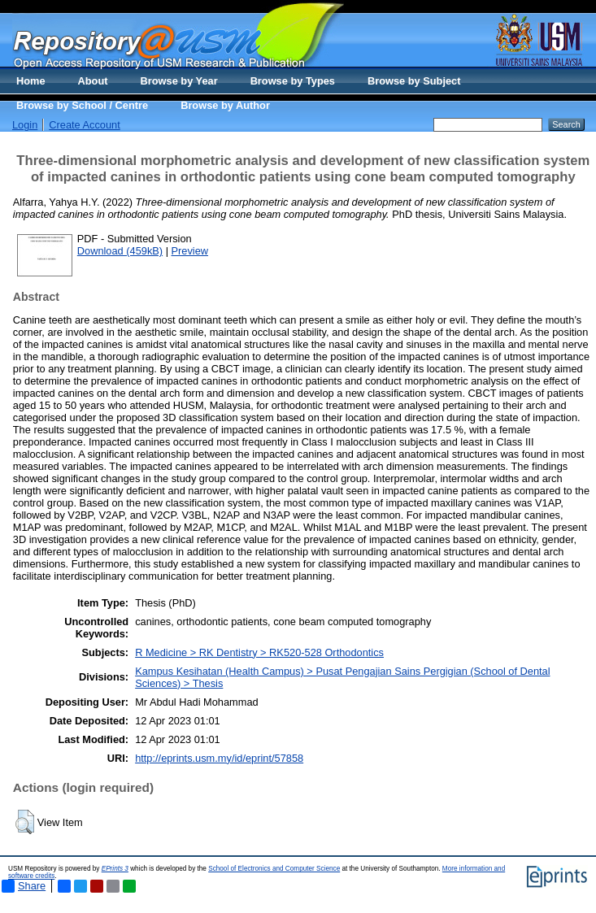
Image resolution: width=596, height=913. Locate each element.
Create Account (84, 125)
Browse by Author (225, 105)
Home (31, 81)
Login (24, 125)
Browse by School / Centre (82, 105)
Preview (190, 251)
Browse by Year (179, 81)
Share (24, 886)
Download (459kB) (120, 251)
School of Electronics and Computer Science (274, 868)
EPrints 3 (115, 868)
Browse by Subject (414, 81)
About (93, 81)
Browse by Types (292, 81)
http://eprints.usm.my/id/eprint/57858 (219, 758)
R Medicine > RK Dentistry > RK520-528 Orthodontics (259, 652)
